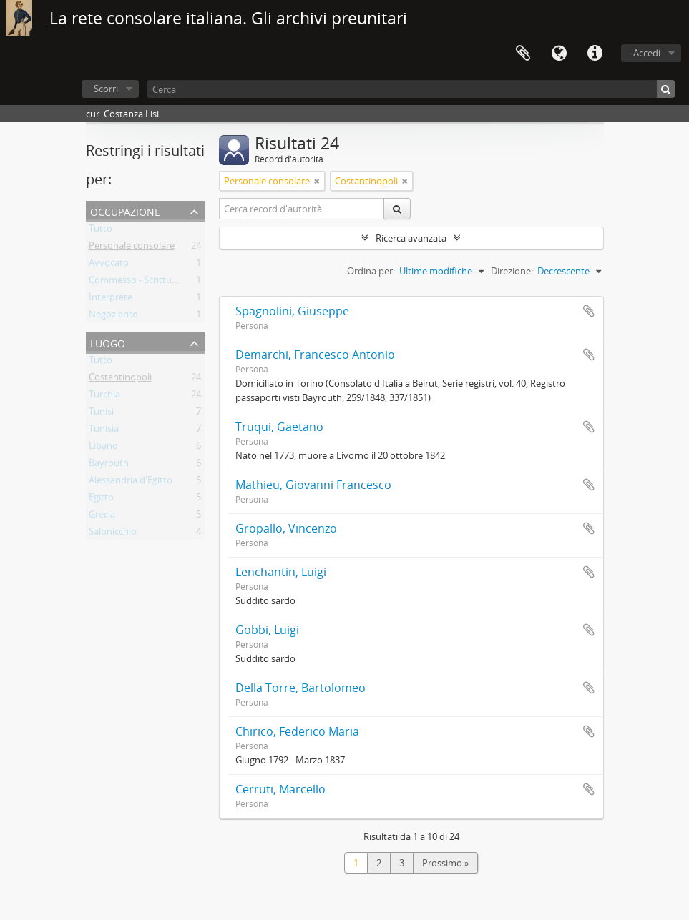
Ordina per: (371, 270)
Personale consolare (132, 248)
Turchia (104, 396)
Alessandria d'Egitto (130, 482)
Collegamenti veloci (594, 53)
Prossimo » (445, 862)
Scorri (106, 88)
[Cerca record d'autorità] (302, 208)
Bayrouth (109, 465)
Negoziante (113, 316)
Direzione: (512, 270)
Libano (103, 448)
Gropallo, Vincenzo (286, 528)
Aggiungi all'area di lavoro (589, 311)
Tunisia (104, 431)
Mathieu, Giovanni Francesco (313, 485)
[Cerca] (411, 89)
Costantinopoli (120, 379)
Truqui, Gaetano (279, 427)
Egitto (101, 499)
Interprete (110, 299)
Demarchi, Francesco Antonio (315, 354)
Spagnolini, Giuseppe (292, 311)
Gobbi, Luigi (267, 630)
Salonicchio (113, 534)
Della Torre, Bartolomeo (300, 688)
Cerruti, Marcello (280, 789)
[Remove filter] (317, 181)
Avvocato (109, 265)
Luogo (107, 342)
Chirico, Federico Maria (297, 731)
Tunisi (101, 413)
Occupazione (125, 210)
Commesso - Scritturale (138, 282)
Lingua (559, 53)
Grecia (102, 516)
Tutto (100, 230)
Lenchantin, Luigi (280, 572)
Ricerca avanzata (411, 238)
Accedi (646, 52)
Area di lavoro (523, 53)
